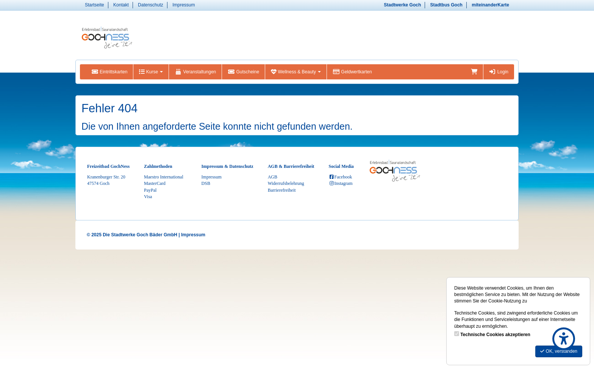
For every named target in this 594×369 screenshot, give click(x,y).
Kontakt (121, 5)
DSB (206, 183)
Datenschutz (150, 5)
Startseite (94, 5)
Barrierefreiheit (282, 190)
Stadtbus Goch (446, 5)
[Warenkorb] (474, 71)
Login (498, 71)
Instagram (341, 183)
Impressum (183, 5)
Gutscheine (243, 71)
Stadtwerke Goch (402, 5)
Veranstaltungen (195, 71)
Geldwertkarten (352, 71)
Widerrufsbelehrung (286, 183)
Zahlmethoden (158, 166)
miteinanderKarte (490, 5)
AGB (272, 177)
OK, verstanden (558, 351)
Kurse (151, 71)
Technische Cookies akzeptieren (495, 334)
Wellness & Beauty (296, 71)
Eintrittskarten (109, 71)
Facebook (340, 177)
